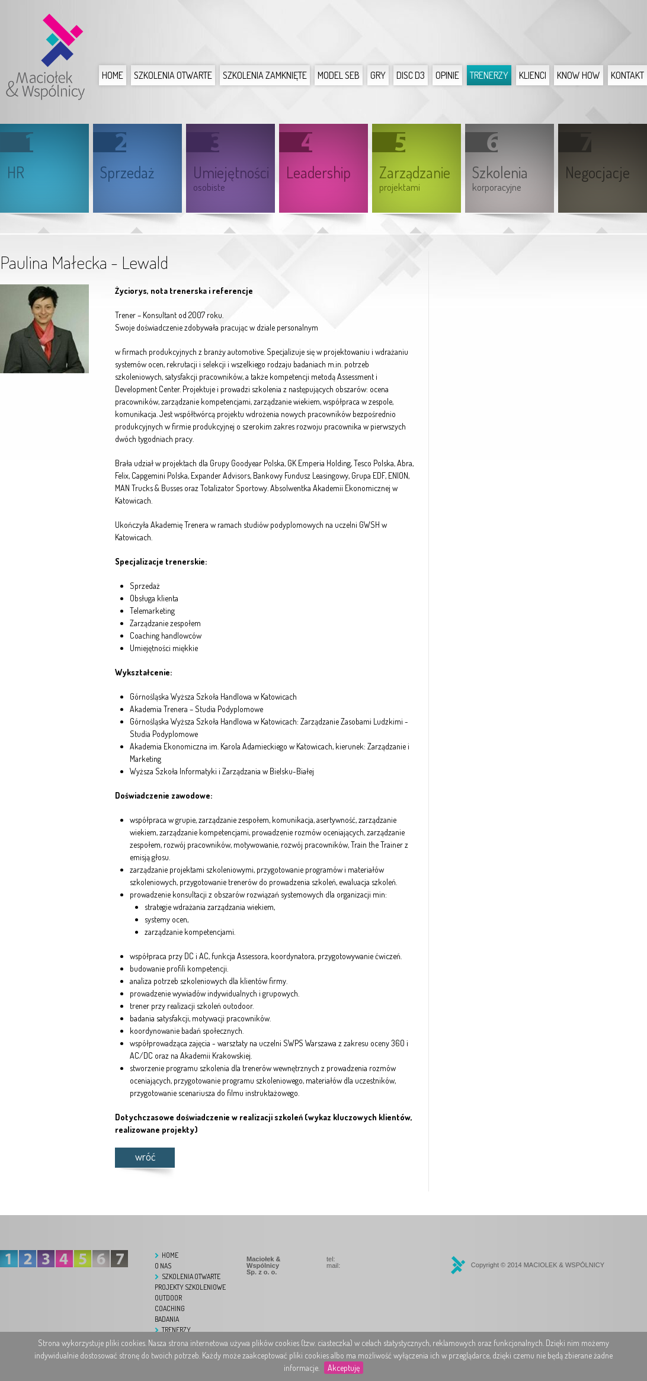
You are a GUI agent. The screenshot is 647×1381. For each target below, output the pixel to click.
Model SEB (339, 75)
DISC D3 (410, 75)
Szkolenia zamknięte (265, 75)
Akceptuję (344, 1368)
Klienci (532, 75)
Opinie (447, 75)
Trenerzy (489, 75)
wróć (145, 1156)
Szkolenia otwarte (173, 75)
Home (112, 75)
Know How (578, 75)
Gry (378, 75)
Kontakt (627, 75)
